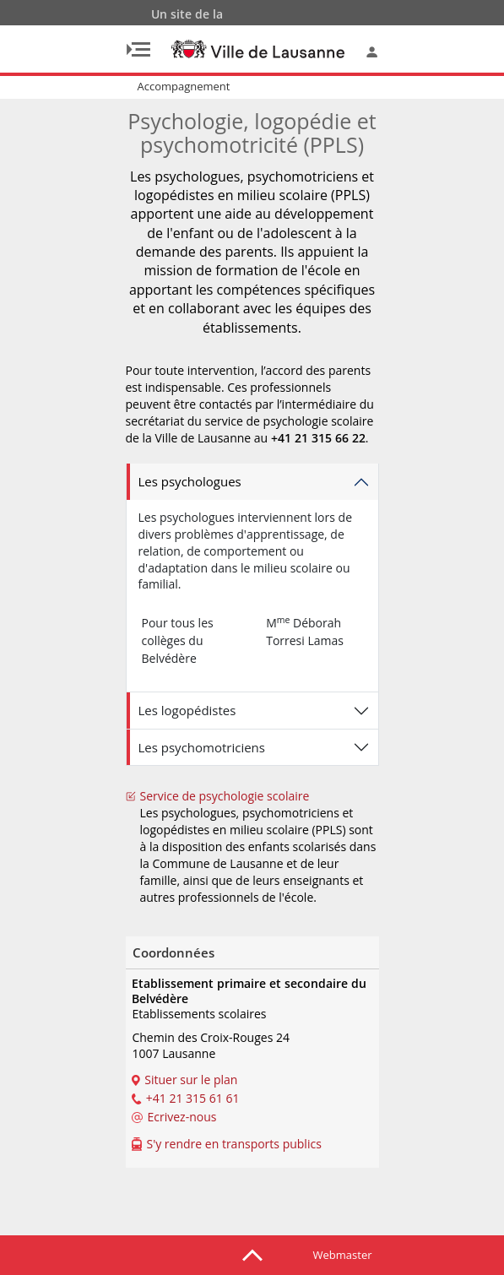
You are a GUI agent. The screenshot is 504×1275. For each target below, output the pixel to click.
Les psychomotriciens (201, 747)
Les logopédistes (187, 710)
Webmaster (342, 1254)
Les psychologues (189, 481)
